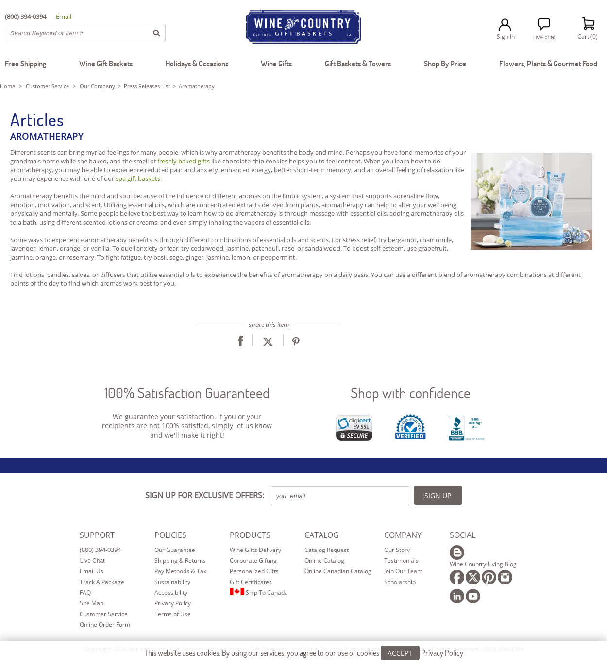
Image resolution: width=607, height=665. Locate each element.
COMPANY (403, 535)
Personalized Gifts (254, 571)
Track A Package (102, 582)
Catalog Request (326, 550)
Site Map (91, 603)
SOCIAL (462, 535)
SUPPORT (97, 535)
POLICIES (170, 535)
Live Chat (92, 560)
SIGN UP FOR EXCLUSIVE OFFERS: (204, 495)
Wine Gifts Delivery (255, 550)
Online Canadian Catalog (337, 571)
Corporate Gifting (253, 560)
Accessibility (170, 592)
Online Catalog (324, 560)
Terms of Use (172, 614)
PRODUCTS (250, 535)
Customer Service (47, 86)
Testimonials (401, 560)
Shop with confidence (411, 392)
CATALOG (321, 535)
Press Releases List (147, 86)
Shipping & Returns (180, 560)
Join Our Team (403, 571)
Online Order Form (105, 624)
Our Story (397, 550)
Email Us (91, 571)
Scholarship (400, 582)
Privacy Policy (172, 603)
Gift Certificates (251, 582)
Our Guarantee (174, 550)
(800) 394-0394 (100, 549)
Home (7, 86)
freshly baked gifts (183, 161)
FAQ (85, 592)
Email (63, 16)
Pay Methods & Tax (180, 571)
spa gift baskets (138, 178)
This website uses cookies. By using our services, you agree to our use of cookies (303, 653)
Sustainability (172, 582)
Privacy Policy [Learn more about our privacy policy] (442, 653)
